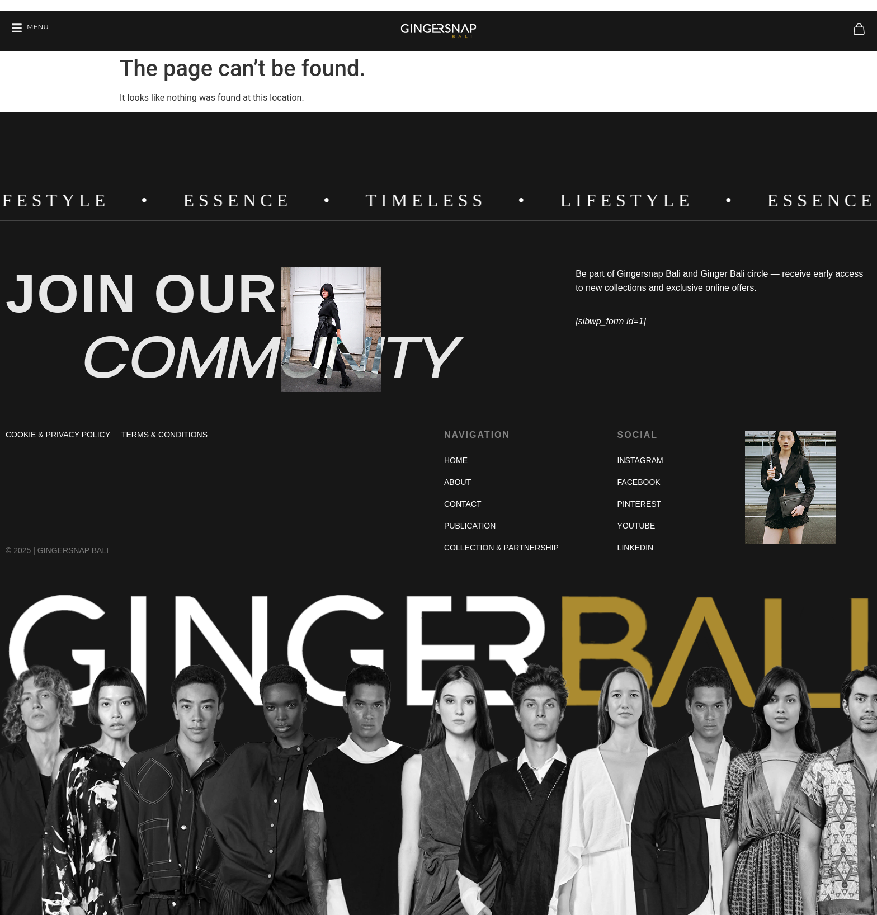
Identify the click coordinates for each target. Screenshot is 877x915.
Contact (463, 503)
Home (456, 460)
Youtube (636, 525)
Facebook (639, 482)
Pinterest (639, 503)
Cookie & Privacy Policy (58, 434)
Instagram (640, 460)
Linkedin (635, 547)
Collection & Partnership (501, 547)
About (457, 482)
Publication (470, 525)
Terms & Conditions (164, 434)
